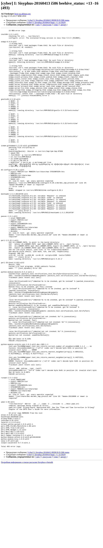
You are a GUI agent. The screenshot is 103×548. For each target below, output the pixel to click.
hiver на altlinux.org (22, 14)
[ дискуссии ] (46, 25)
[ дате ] (38, 25)
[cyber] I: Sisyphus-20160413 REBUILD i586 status (48, 20)
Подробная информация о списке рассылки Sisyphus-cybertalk (27, 546)
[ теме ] (56, 25)
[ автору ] (63, 25)
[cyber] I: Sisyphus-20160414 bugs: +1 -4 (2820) (46, 22)
